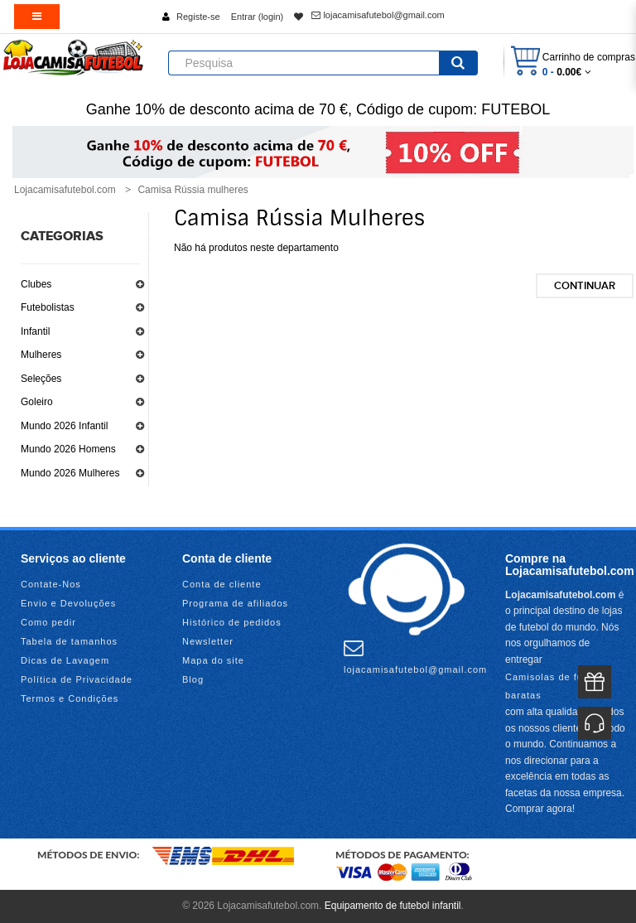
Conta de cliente (222, 584)
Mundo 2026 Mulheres (70, 473)
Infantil (35, 331)
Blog (193, 679)
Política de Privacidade (76, 679)
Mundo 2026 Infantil (64, 426)
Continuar (584, 285)
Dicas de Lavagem (65, 660)
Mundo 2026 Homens (68, 449)
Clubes (36, 284)
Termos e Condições (69, 698)
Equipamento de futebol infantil (393, 905)
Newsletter (208, 641)
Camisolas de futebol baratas (556, 686)
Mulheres (41, 354)
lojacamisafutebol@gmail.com (377, 15)
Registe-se (198, 17)
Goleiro (37, 402)
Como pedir (48, 622)
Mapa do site (213, 660)
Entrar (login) (257, 17)
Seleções (41, 378)
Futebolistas (48, 307)
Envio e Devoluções (68, 603)
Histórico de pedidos (232, 622)
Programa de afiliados (235, 603)
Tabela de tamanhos (69, 641)
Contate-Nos (51, 584)
